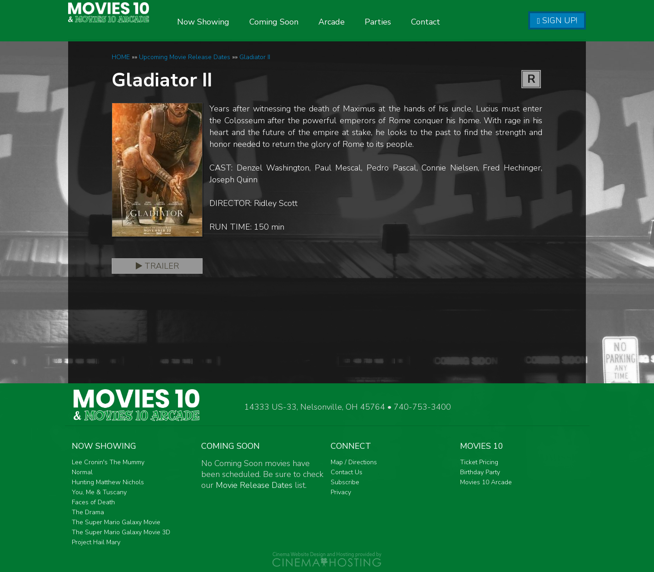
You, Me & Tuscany (99, 492)
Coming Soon (301, 21)
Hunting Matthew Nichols (108, 482)
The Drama (88, 512)
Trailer (157, 266)
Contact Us (346, 472)
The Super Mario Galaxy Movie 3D (121, 532)
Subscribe (345, 482)
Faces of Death (93, 502)
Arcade (359, 21)
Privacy (341, 492)
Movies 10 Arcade (486, 482)
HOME (121, 57)
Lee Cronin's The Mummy (108, 462)
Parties (405, 21)
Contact (453, 21)
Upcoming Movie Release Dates (184, 57)
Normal (82, 472)
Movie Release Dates (254, 485)
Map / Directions (354, 462)
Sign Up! (557, 20)
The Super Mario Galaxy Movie (116, 522)
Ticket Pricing (479, 462)
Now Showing (231, 21)
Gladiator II (254, 57)
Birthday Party (480, 472)
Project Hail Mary (96, 542)
